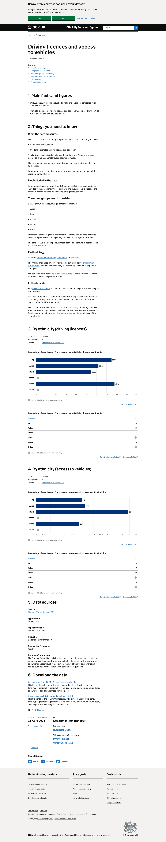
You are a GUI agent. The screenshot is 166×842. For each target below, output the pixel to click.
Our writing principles (81, 784)
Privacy (71, 814)
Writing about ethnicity (82, 789)
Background (33, 811)
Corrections (61, 814)
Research (43, 811)
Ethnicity (31, 418)
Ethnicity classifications (116, 798)
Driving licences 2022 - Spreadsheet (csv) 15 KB (50, 696)
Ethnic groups (112, 793)
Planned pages (112, 789)
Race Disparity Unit (45, 819)
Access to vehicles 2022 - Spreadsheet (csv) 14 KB (52, 682)
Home (30, 35)
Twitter (35, 761)
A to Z (75, 793)
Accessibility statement (37, 814)
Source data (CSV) (130, 457)
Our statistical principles (37, 798)
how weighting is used (62, 273)
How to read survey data (37, 784)
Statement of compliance (86, 814)
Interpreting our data (36, 789)
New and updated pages (116, 784)
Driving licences (61, 739)
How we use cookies (85, 18)
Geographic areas (114, 803)
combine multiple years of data (66, 313)
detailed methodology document (52, 257)
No (62, 18)
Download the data (41, 288)
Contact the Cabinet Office (65, 819)
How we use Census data (37, 793)
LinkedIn (64, 761)
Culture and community (45, 35)
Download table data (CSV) (110, 457)
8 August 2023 (62, 730)
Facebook (50, 761)
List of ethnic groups (81, 798)
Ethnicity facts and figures (82, 27)
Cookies (51, 814)
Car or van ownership (63, 743)
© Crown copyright (130, 835)
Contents (33, 748)
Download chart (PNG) (129, 404)
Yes (39, 18)
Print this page (38, 710)
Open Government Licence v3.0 (72, 835)
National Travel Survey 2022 (53, 343)
